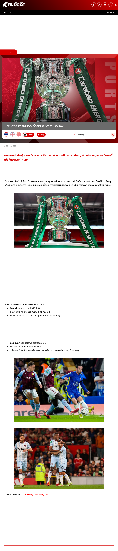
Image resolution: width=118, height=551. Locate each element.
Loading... (81, 134)
